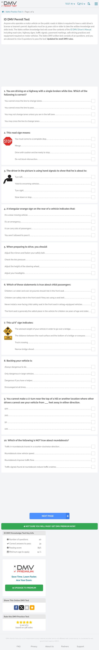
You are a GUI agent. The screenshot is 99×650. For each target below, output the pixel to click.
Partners (65, 646)
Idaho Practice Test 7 (14, 12)
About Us (49, 646)
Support (80, 646)
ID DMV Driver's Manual (80, 29)
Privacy (34, 646)
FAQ (18, 646)
